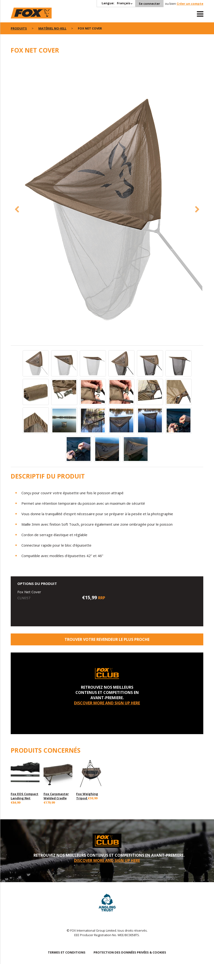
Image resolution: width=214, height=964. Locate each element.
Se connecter (149, 3)
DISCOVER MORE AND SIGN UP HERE (107, 703)
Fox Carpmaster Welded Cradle (56, 796)
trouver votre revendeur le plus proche (107, 639)
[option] (107, 202)
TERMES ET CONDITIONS (66, 952)
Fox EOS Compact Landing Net (24, 796)
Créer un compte (190, 3)
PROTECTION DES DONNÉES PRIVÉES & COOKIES (130, 952)
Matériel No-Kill (52, 28)
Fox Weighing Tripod (87, 796)
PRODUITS (19, 28)
